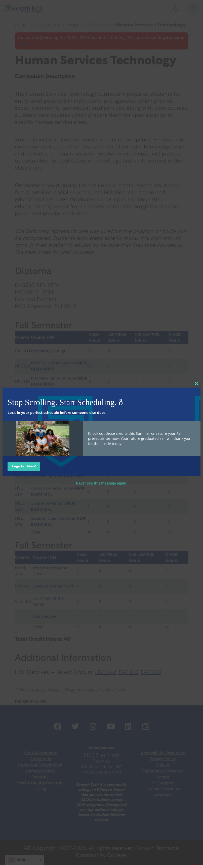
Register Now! (24, 466)
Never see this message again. (101, 482)
